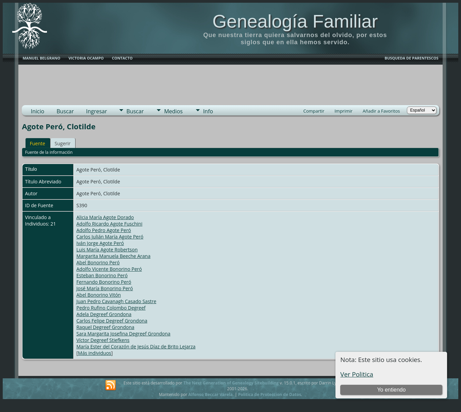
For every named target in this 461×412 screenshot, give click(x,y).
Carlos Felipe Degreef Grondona (111, 320)
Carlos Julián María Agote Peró (109, 236)
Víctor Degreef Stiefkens (102, 340)
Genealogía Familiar (295, 21)
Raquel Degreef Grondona (105, 327)
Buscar (65, 111)
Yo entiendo (391, 390)
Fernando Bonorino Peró (103, 282)
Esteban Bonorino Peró (102, 275)
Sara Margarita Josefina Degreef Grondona (123, 333)
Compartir (313, 111)
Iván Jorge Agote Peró (100, 243)
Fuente (37, 143)
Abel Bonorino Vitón (98, 295)
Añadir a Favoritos (381, 111)
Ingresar (96, 111)
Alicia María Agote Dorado (105, 217)
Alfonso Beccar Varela (210, 394)
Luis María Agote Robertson (106, 249)
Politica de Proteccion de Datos (269, 394)
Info (208, 111)
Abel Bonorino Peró (97, 262)
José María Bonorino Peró (104, 288)
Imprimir (343, 111)
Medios (173, 111)
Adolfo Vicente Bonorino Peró (109, 269)
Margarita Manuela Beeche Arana (113, 256)
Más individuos (94, 353)
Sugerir (63, 143)
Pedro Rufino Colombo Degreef (110, 307)
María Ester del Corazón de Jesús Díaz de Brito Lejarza (135, 346)
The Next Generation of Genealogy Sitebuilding (231, 383)
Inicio (37, 111)
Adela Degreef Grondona (103, 314)
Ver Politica (356, 374)
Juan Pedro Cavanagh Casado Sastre (116, 301)
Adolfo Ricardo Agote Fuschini (109, 223)
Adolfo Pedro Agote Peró (103, 230)
